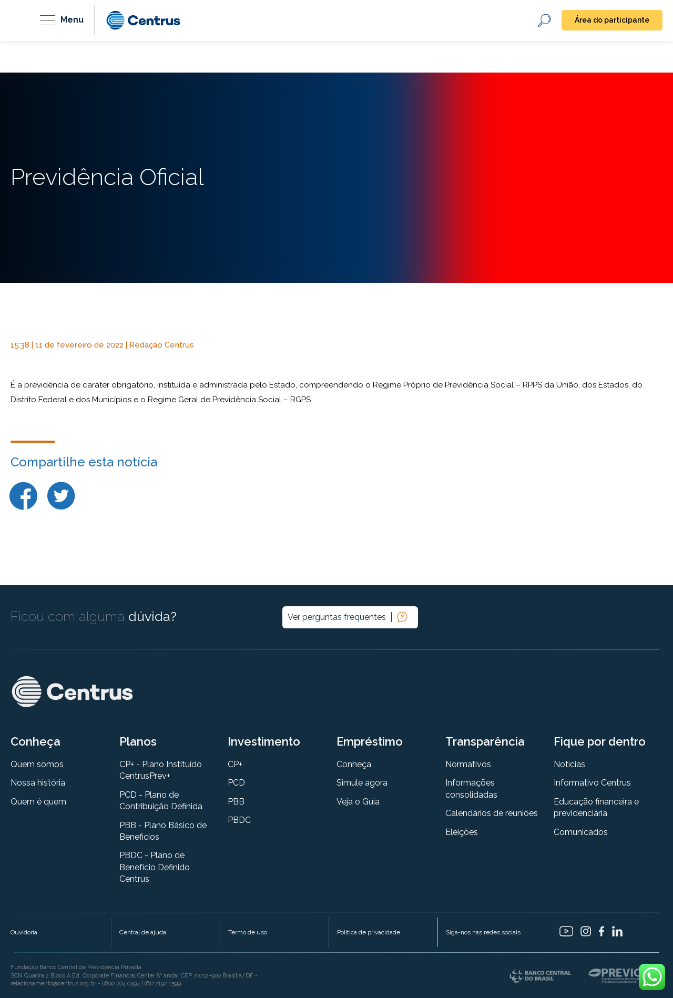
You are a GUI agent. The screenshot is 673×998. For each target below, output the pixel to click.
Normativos (468, 764)
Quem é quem (38, 802)
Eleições (461, 832)
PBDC (239, 820)
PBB (236, 802)
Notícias (569, 764)
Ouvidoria (24, 932)
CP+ (235, 764)
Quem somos (37, 764)
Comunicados (581, 832)
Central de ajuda (142, 932)
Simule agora (362, 783)
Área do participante (612, 20)
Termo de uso (247, 932)
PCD (236, 783)
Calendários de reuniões (491, 813)
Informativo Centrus (592, 783)
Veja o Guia (358, 802)
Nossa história (38, 783)
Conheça (353, 764)
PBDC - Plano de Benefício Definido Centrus (154, 867)
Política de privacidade (368, 932)
